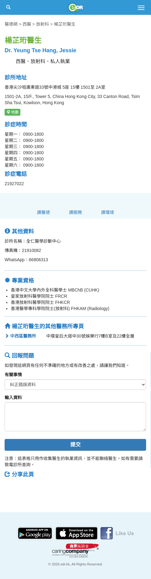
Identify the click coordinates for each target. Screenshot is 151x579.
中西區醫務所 (20, 336)
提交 (75, 445)
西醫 (26, 24)
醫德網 (11, 24)
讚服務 (75, 212)
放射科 (42, 24)
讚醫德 (43, 212)
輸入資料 (13, 397)
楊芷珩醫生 (65, 24)
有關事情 (13, 374)
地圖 (12, 112)
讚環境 (107, 212)
